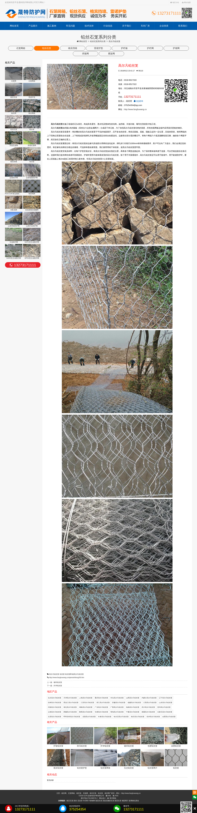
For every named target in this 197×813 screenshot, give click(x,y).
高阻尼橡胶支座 (108, 801)
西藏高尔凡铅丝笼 (70, 712)
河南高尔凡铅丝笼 (54, 707)
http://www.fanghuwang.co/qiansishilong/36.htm (66, 677)
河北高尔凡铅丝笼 (117, 698)
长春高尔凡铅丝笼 (104, 717)
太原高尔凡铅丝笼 (54, 717)
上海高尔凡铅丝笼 (85, 698)
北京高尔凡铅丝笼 (54, 698)
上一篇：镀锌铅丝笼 (54, 682)
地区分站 (174, 2)
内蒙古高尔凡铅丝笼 (149, 698)
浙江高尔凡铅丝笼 (103, 702)
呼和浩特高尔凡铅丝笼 (71, 717)
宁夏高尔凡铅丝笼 (132, 712)
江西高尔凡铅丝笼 (150, 702)
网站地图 (186, 2)
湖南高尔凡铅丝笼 (85, 707)
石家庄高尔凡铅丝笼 (164, 712)
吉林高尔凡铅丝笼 (54, 702)
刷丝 (75, 801)
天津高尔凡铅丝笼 (70, 698)
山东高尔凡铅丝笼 (165, 702)
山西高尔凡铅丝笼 (132, 698)
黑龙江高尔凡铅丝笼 (70, 702)
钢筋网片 (125, 801)
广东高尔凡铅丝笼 (101, 707)
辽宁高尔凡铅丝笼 (165, 698)
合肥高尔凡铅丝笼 (169, 717)
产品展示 (32, 26)
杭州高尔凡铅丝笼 (153, 717)
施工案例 (51, 26)
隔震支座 (98, 801)
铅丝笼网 (68, 674)
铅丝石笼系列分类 (98, 41)
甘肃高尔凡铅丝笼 (101, 712)
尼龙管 (79, 801)
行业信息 (107, 26)
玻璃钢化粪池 (134, 801)
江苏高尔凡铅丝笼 (87, 702)
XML (108, 796)
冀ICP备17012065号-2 (89, 798)
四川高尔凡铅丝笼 (148, 707)
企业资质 (164, 26)
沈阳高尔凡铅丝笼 (89, 717)
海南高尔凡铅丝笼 (132, 707)
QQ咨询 (138, 101)
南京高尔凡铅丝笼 (137, 717)
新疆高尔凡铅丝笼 (148, 712)
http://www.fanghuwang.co (135, 109)
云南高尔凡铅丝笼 (54, 712)
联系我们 (182, 26)
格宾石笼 (70, 801)
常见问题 (70, 26)
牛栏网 (85, 801)
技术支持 (89, 26)
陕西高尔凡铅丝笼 (85, 712)
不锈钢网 (91, 801)
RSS (115, 796)
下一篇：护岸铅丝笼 (54, 686)
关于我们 (126, 26)
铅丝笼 (62, 674)
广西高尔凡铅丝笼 (117, 707)
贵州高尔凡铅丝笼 (164, 707)
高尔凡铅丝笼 (54, 674)
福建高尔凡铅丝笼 (134, 702)
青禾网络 (111, 798)
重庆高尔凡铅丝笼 (101, 698)
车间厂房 (145, 26)
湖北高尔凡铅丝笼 (70, 707)
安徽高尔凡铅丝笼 (118, 702)
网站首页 (14, 26)
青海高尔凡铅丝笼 (117, 712)
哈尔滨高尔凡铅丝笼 (121, 717)
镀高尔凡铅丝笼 (78, 674)
